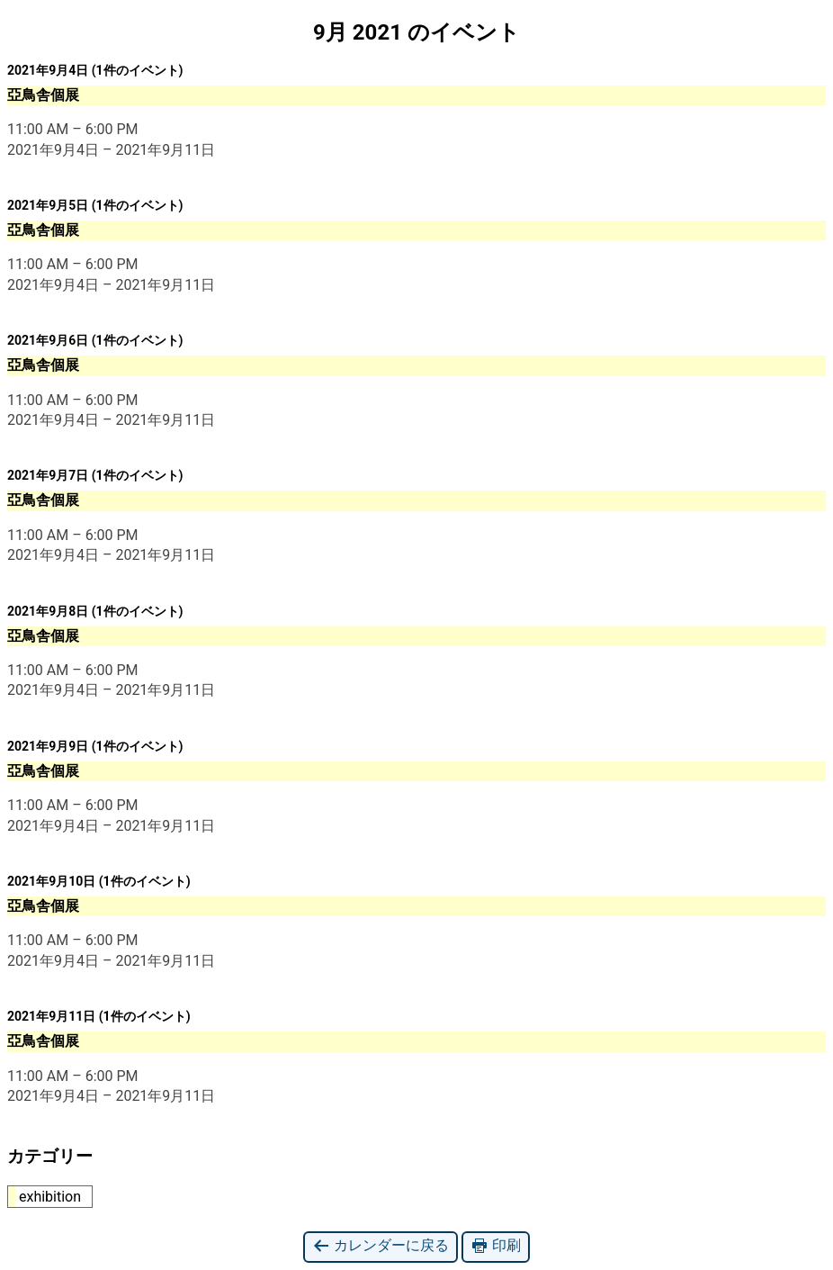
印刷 (495, 1246)
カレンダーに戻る (380, 1246)
